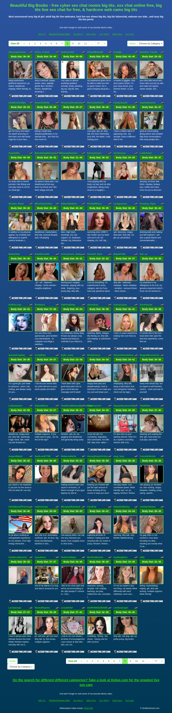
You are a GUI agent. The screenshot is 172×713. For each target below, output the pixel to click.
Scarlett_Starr (94, 254)
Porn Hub (129, 34)
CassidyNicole (148, 456)
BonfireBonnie (95, 557)
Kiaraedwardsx (69, 153)
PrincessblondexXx (71, 102)
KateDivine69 (42, 254)
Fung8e (117, 52)
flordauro (40, 304)
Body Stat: (20, 56)
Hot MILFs (78, 34)
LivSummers (15, 405)
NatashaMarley (121, 506)
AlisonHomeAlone (123, 355)
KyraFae (91, 506)
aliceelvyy (92, 304)
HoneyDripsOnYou (97, 456)
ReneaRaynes (42, 607)
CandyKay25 (120, 102)
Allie (142, 557)
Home (132, 43)
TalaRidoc (145, 405)
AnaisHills (14, 153)
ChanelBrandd (95, 52)
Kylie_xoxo (67, 355)
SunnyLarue (120, 304)
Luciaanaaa (15, 607)
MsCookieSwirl (95, 102)
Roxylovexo (93, 355)
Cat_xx (143, 254)
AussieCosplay (17, 355)
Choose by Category (150, 43)
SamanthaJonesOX (124, 405)
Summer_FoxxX (148, 52)
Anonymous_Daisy (71, 254)
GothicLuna (15, 304)
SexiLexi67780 (43, 456)
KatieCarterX (94, 405)
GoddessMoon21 (18, 557)
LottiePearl (146, 153)
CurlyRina (40, 355)
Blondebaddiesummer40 (48, 153)
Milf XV (42, 34)
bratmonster (68, 52)
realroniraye (41, 506)
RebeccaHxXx (68, 456)
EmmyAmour (94, 153)
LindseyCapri (120, 607)
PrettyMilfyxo (94, 203)
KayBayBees (120, 557)
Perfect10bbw (68, 557)
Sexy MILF (104, 34)
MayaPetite (119, 254)
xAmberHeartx (148, 506)
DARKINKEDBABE (97, 607)
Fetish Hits (88, 708)
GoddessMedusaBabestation (77, 405)
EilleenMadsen (69, 203)
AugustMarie (16, 456)
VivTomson (119, 153)
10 (79, 43)
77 (98, 43)
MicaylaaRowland (70, 506)
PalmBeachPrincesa (20, 506)
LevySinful (67, 607)
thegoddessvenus (149, 355)
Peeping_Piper (148, 203)
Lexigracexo (120, 203)
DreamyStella (42, 102)
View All (15, 43)
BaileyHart (14, 254)
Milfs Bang (117, 34)
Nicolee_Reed (16, 203)
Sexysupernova (17, 52)
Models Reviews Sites (59, 34)
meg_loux (118, 456)
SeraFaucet (146, 304)
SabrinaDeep (68, 304)
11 (85, 43)
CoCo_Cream (42, 52)
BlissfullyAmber (43, 203)
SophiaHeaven (148, 102)
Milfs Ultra (91, 34)
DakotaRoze (41, 405)
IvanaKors (40, 557)
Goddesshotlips (17, 102)
